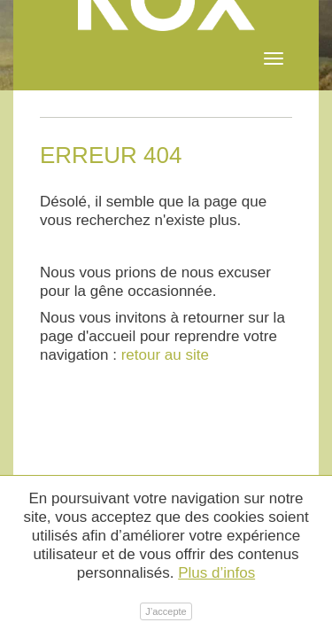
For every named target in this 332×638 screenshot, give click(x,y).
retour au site (165, 354)
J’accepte (165, 611)
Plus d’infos (216, 572)
